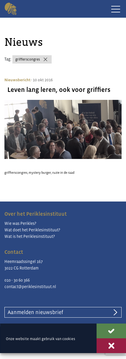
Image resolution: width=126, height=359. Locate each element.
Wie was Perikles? (20, 223)
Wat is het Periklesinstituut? (29, 236)
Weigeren (111, 345)
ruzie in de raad (63, 172)
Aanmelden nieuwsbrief (35, 312)
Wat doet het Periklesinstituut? (32, 230)
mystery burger (40, 172)
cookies (68, 339)
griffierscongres (27, 59)
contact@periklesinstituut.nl (30, 286)
